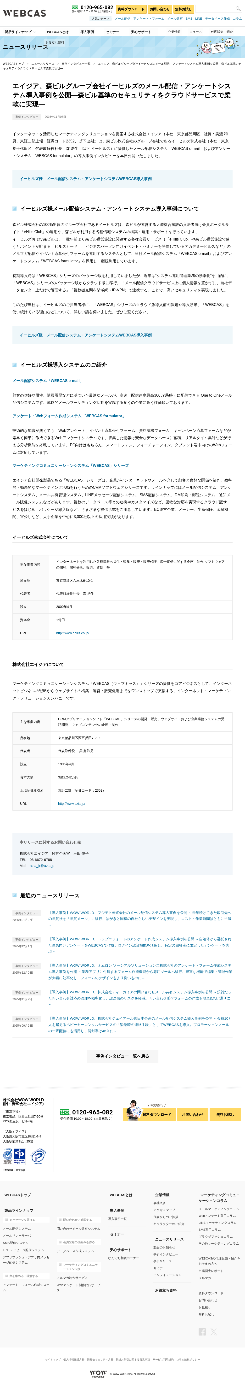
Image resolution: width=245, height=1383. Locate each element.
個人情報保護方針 (71, 1355)
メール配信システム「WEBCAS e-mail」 (48, 380)
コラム (237, 18)
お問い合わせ (159, 8)
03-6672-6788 (41, 859)
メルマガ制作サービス (72, 1276)
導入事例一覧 (117, 1217)
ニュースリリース (42, 63)
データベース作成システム (75, 1249)
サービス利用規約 (165, 1355)
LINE (198, 18)
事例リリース (162, 1260)
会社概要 (159, 1202)
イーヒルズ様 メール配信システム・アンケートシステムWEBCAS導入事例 (85, 179)
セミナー (159, 1267)
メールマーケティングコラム (219, 1207)
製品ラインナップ (16, 31)
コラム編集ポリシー (191, 1355)
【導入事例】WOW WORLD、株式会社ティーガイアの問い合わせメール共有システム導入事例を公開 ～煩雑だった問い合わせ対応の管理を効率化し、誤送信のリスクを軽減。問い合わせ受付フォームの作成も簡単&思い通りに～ (139, 997)
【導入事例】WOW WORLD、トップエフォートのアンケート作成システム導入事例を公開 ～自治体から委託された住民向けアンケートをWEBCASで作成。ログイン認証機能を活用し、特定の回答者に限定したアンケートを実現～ (140, 944)
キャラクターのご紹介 (168, 1222)
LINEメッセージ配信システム (23, 1248)
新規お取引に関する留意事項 (134, 1355)
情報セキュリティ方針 (99, 1355)
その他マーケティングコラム (219, 1242)
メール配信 (122, 18)
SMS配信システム (15, 1241)
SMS (189, 18)
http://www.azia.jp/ (71, 803)
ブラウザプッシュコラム (216, 1235)
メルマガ (205, 1275)
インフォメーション (167, 1274)
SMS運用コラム (210, 1228)
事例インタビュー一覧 (76, 63)
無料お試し (183, 8)
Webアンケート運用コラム (217, 1214)
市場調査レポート (211, 1269)
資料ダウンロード (129, 8)
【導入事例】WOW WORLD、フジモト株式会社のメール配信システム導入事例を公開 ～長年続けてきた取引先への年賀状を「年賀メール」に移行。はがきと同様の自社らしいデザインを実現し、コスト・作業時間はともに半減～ (139, 918)
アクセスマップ (164, 1209)
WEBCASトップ (13, 63)
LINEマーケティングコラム (218, 1221)
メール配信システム (17, 1227)
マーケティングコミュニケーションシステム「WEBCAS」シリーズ (70, 465)
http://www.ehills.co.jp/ (72, 633)
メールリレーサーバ (17, 1234)
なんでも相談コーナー (123, 1256)
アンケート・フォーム (148, 18)
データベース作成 (217, 18)
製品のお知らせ (164, 1246)
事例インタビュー (165, 1253)
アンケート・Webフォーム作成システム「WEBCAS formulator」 (69, 416)
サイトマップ (49, 1355)
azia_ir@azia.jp (42, 866)
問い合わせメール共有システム (78, 1227)
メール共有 (175, 18)
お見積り (205, 1304)
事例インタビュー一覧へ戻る (122, 1055)
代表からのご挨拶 (165, 1216)
